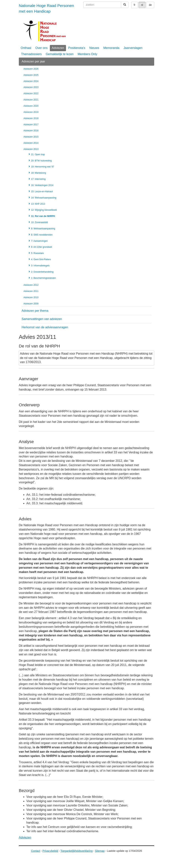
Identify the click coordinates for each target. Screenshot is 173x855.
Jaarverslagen (133, 47)
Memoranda (111, 47)
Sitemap (100, 850)
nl (142, 4)
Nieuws (94, 47)
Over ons (41, 47)
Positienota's (76, 47)
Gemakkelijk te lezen (60, 54)
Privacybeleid (50, 850)
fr (134, 4)
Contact (35, 850)
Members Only (87, 54)
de (150, 4)
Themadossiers (31, 54)
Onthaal (26, 47)
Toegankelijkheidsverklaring (76, 850)
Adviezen (58, 47)
